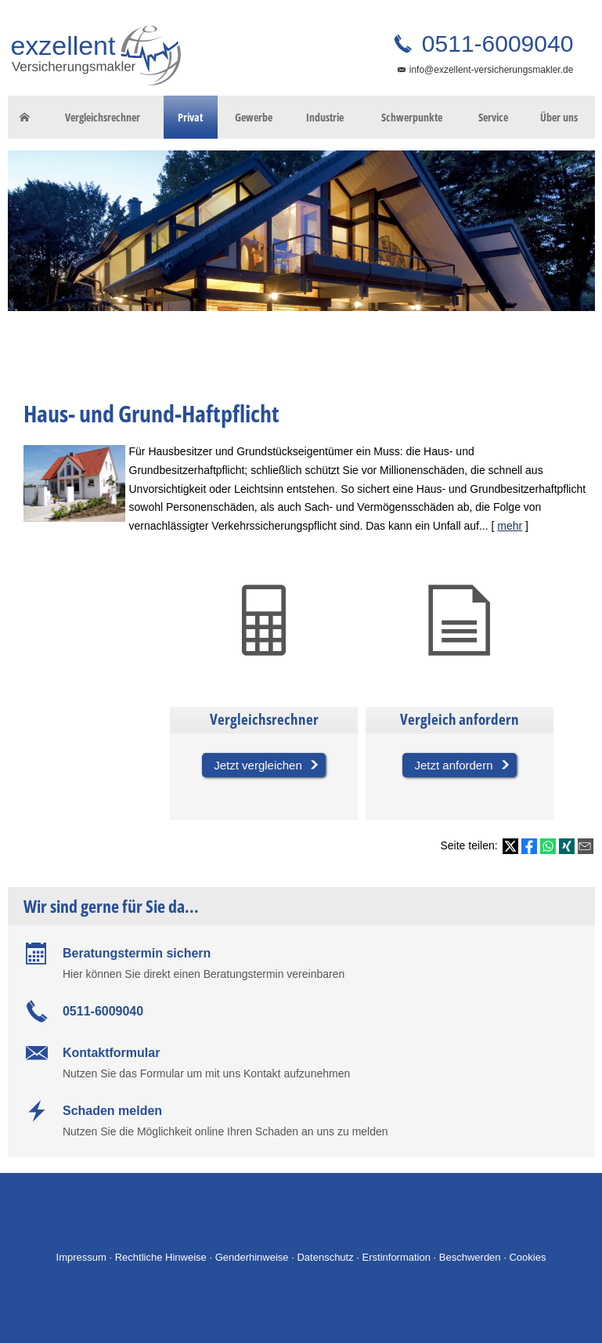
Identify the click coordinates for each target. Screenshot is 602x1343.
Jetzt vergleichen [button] (258, 765)
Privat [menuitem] (190, 117)
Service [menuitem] (493, 117)
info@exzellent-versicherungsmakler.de (491, 69)
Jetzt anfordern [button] (453, 765)
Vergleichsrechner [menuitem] (102, 117)
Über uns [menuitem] (559, 117)
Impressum (81, 1257)
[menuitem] (25, 117)
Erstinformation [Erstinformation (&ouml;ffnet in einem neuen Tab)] (396, 1257)
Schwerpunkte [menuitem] (411, 117)
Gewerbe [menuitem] (253, 117)
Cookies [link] (527, 1257)
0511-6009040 (495, 43)
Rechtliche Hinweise (161, 1257)
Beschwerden (470, 1257)
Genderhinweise (252, 1257)
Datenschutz (325, 1257)
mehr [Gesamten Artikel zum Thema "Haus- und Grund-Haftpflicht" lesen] (509, 525)
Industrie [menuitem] (325, 117)
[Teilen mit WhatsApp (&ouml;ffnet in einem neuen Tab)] (548, 846)
